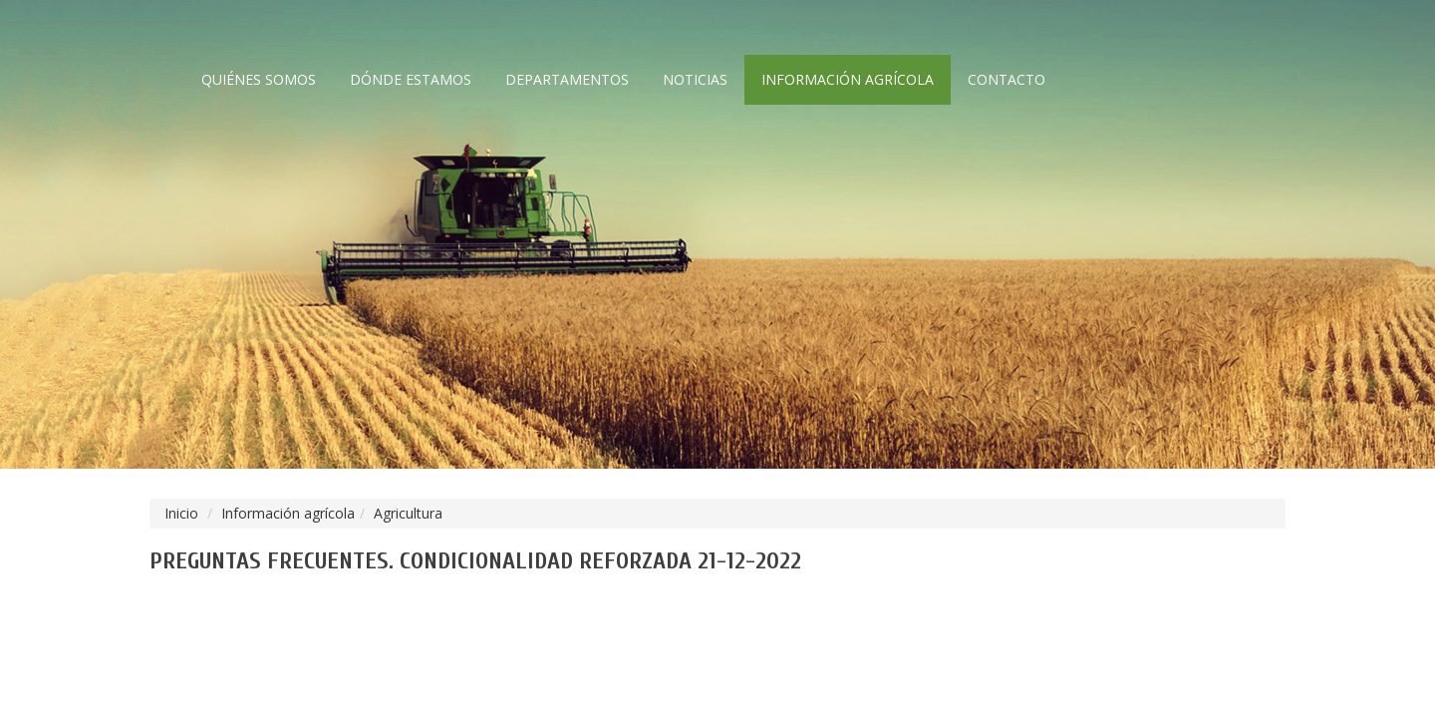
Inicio (181, 513)
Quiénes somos (258, 79)
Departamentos (567, 79)
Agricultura (408, 513)
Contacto (1006, 79)
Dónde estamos (410, 79)
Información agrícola (847, 79)
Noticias (695, 79)
